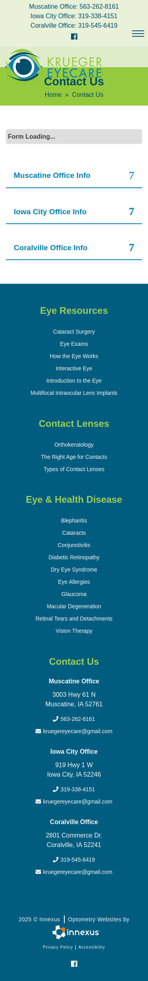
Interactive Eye (74, 368)
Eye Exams (74, 344)
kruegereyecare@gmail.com (74, 731)
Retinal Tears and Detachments (74, 618)
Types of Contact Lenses (73, 469)
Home (53, 94)
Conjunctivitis (74, 545)
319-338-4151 (98, 16)
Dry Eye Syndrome (74, 569)
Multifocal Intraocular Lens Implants (73, 393)
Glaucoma (74, 594)
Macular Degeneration (74, 606)
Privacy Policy (58, 947)
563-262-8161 (99, 6)
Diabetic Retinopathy (74, 557)
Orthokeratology (74, 444)
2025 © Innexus (74, 919)
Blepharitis (74, 520)
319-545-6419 (98, 25)
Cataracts (74, 533)
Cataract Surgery (74, 331)
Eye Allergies (74, 582)
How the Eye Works (74, 356)
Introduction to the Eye (73, 380)
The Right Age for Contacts (74, 457)
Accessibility (92, 947)
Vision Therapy (74, 631)
